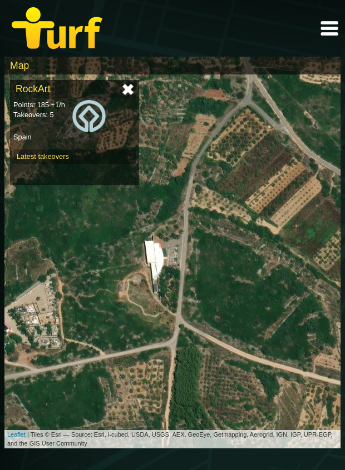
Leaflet (16, 434)
